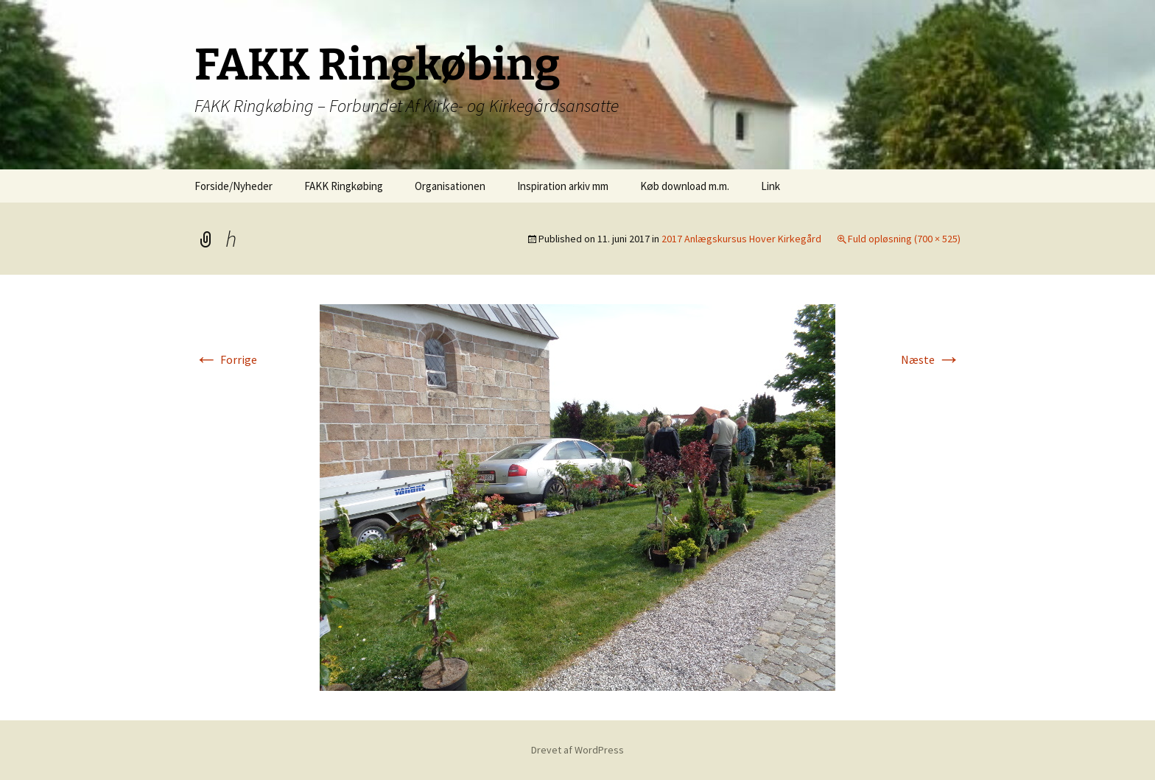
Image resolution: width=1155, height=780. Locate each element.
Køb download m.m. (684, 186)
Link (770, 186)
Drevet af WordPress (577, 749)
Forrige (225, 359)
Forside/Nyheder (233, 186)
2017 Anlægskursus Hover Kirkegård (741, 238)
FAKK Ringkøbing (343, 186)
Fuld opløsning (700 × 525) (904, 238)
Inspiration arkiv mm (562, 186)
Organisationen (450, 186)
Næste (931, 359)
